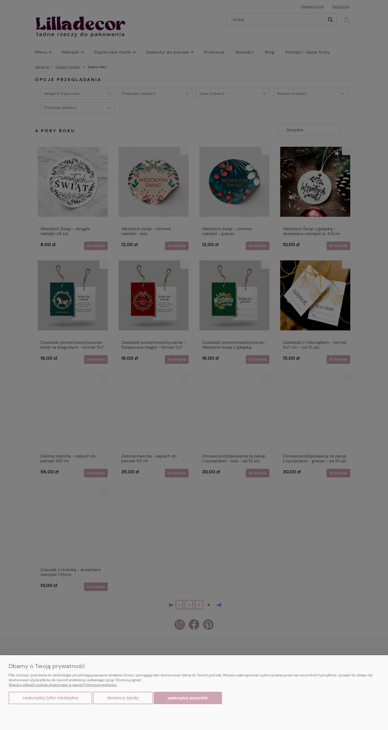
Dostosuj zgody (122, 698)
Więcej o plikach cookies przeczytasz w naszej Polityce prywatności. (63, 685)
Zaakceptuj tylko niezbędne (50, 698)
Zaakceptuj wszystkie (188, 698)
